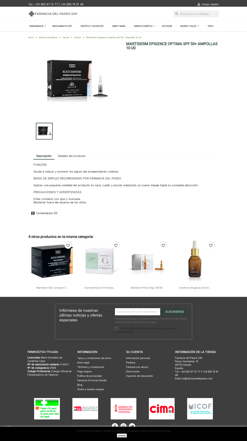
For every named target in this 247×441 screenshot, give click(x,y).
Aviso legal (83, 362)
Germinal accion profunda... (100, 287)
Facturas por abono (137, 367)
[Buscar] (196, 13)
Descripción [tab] (44, 156)
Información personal (138, 358)
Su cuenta (134, 352)
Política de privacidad (89, 375)
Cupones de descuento (139, 375)
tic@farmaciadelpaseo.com (197, 378)
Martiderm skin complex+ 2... (52, 287)
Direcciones (133, 371)
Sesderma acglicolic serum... (195, 287)
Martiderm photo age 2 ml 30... (147, 287)
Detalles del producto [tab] (71, 156)
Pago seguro (84, 371)
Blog (79, 384)
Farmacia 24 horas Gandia (92, 380)
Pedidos (131, 362)
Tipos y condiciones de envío (94, 358)
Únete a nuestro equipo (90, 389)
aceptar (122, 435)
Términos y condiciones (90, 367)
